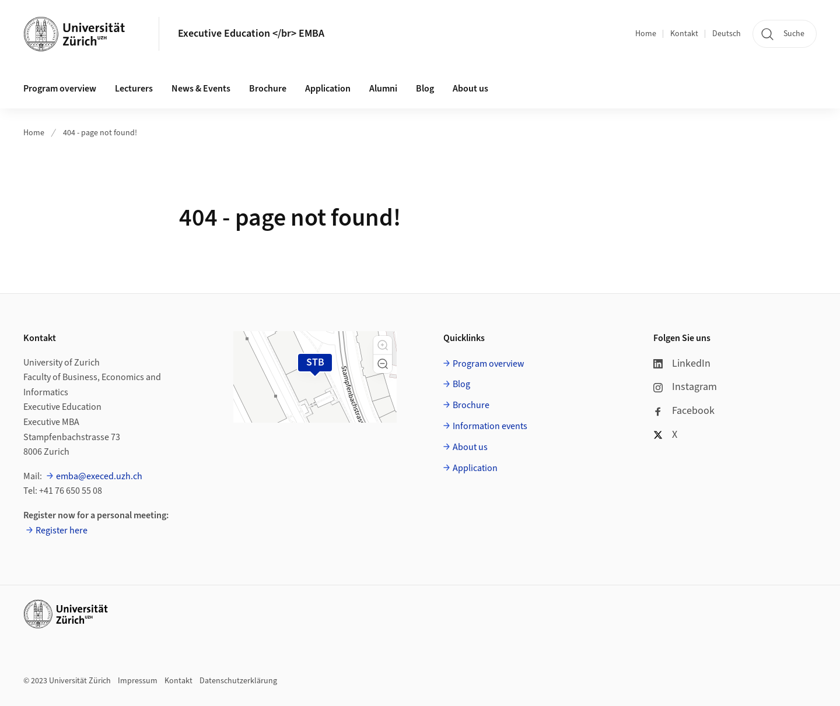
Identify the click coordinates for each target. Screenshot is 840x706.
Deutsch (726, 34)
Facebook (684, 410)
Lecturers (134, 88)
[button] (382, 345)
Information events (490, 426)
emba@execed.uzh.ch (99, 476)
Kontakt (684, 34)
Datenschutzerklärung (238, 681)
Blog (425, 88)
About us (470, 88)
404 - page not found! (100, 133)
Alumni (383, 88)
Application (328, 88)
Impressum (138, 681)
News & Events (201, 88)
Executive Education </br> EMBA (251, 33)
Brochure (267, 88)
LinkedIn (681, 363)
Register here (62, 530)
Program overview (59, 88)
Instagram (685, 387)
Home (645, 34)
